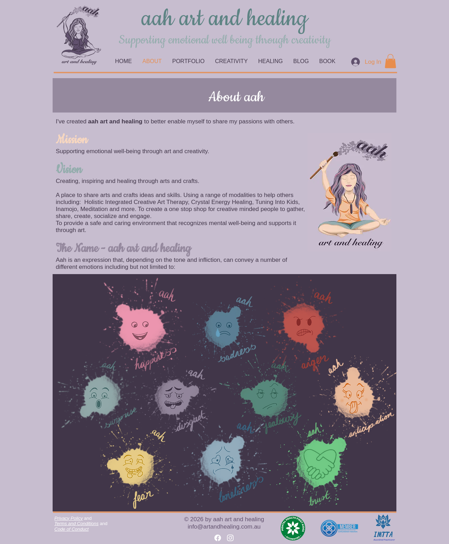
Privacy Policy (68, 518)
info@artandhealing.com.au (224, 526)
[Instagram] (230, 537)
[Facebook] (217, 537)
